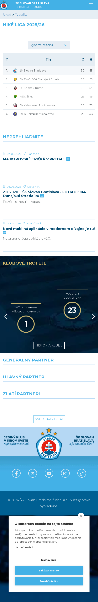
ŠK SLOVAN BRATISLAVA (32, 5)
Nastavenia (48, 560)
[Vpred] (92, 403)
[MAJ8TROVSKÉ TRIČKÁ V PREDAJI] (49, 164)
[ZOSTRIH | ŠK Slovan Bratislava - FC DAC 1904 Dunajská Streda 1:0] (49, 226)
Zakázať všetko (49, 570)
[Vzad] (5, 403)
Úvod (7, 14)
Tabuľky (21, 14)
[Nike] (49, 458)
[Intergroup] (24, 492)
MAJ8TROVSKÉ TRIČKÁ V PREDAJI (36, 188)
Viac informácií (24, 547)
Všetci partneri (49, 506)
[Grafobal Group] (73, 492)
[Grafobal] (24, 475)
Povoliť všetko (48, 581)
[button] (49, 45)
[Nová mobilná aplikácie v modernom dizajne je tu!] (49, 291)
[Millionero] (73, 475)
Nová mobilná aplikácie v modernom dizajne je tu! (49, 317)
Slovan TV (33, 244)
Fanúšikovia (34, 310)
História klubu (49, 432)
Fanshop (33, 182)
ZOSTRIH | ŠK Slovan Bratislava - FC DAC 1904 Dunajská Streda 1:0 (44, 252)
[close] (81, 516)
